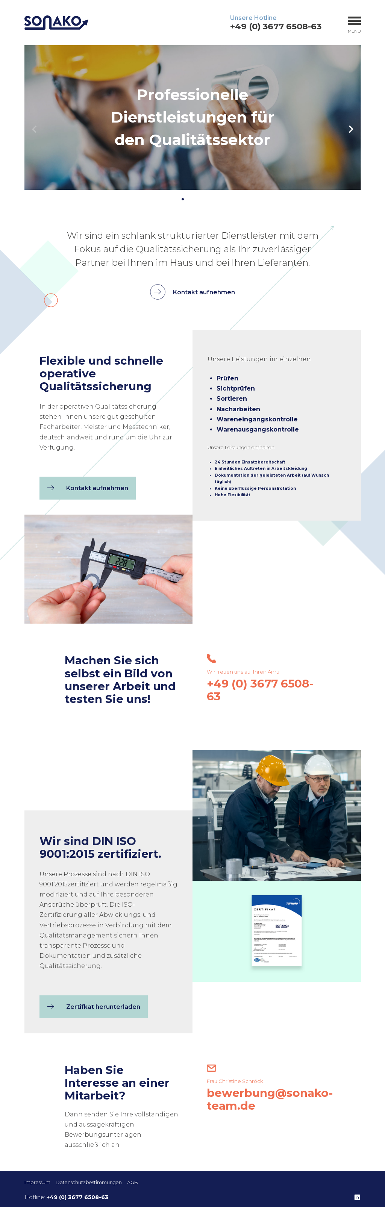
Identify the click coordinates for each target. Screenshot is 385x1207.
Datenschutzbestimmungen (89, 1182)
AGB (132, 1182)
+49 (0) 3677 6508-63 (275, 26)
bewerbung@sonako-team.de (270, 1095)
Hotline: (66, 1197)
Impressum (37, 1182)
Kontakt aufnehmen (192, 292)
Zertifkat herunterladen (91, 1025)
